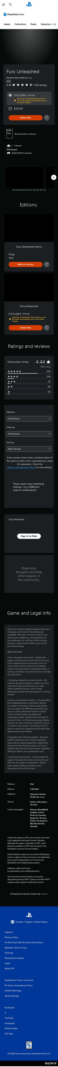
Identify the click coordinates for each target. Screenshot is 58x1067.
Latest (7, 24)
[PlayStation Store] (14, 14)
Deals (33, 24)
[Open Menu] (3, 4)
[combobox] (29, 418)
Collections (20, 24)
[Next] (53, 177)
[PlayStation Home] (29, 4)
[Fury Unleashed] (24, 177)
